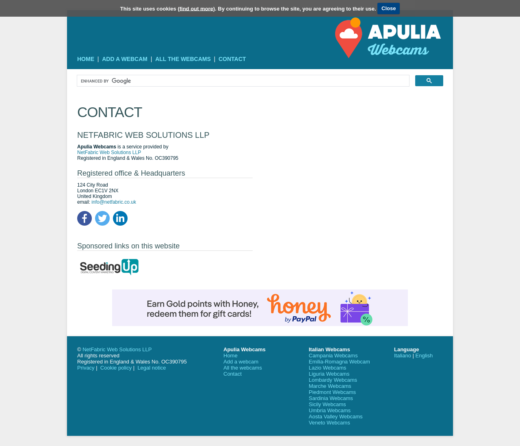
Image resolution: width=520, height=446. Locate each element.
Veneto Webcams (329, 423)
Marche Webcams (330, 386)
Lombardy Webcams (333, 380)
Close (388, 8)
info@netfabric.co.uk (113, 202)
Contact (232, 59)
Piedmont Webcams (332, 392)
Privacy (86, 368)
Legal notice (151, 368)
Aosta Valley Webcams (335, 416)
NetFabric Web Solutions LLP (109, 152)
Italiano (402, 355)
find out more (196, 8)
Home (85, 59)
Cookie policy (116, 368)
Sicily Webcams (327, 404)
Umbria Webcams (330, 410)
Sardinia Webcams (331, 398)
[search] (242, 81)
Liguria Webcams (329, 374)
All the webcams (183, 59)
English (424, 355)
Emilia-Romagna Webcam (339, 362)
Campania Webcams (333, 355)
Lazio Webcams (327, 368)
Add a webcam (124, 59)
